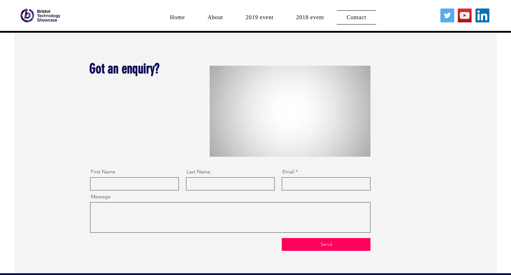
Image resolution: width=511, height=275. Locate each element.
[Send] (326, 244)
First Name (103, 171)
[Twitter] (447, 15)
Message (101, 196)
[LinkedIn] (482, 15)
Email (288, 171)
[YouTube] (465, 15)
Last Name (198, 171)
